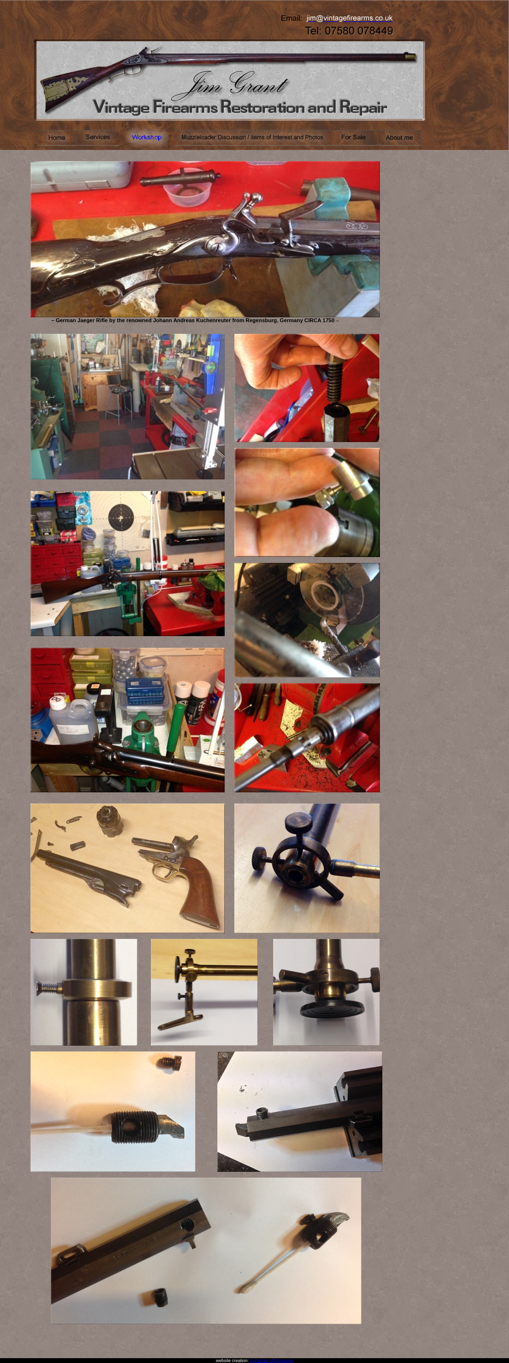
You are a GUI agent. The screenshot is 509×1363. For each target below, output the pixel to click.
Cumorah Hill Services (271, 1360)
